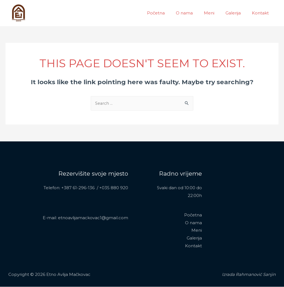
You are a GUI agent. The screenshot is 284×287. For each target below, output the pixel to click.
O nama (194, 13)
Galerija (237, 13)
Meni (216, 13)
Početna (168, 13)
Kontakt (261, 13)
